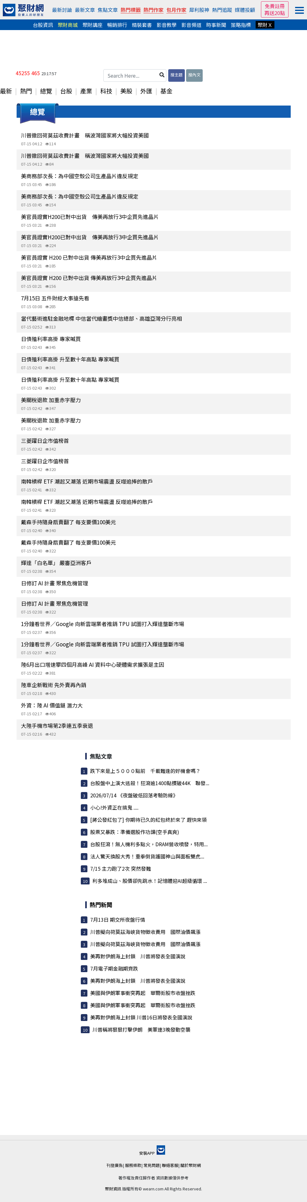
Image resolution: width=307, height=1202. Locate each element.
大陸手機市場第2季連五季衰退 (57, 725)
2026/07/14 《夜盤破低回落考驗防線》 (134, 795)
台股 (66, 90)
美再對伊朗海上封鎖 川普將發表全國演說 (137, 956)
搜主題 (176, 75)
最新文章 (85, 9)
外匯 (146, 90)
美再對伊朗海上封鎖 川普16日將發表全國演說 (141, 1017)
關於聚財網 (190, 1165)
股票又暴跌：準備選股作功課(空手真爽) (134, 832)
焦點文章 (108, 9)
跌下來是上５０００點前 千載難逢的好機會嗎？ (145, 771)
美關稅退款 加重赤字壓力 (51, 400)
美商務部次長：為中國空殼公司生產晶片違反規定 (79, 176)
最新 (6, 90)
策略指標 (241, 24)
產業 (86, 90)
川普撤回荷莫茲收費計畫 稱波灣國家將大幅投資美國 (85, 135)
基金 (166, 90)
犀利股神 (199, 9)
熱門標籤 (131, 9)
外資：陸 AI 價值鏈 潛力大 (52, 705)
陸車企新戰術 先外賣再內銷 (53, 685)
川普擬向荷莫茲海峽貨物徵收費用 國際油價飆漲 (145, 931)
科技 (106, 90)
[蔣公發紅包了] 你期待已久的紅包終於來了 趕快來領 (148, 819)
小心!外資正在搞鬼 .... (114, 807)
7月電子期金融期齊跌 (114, 968)
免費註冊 (275, 6)
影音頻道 (191, 24)
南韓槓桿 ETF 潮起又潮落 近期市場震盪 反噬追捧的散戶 (87, 481)
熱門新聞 (101, 904)
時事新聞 (216, 24)
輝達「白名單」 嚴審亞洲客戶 (56, 563)
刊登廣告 (115, 1165)
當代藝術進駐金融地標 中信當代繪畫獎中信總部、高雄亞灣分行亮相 (101, 318)
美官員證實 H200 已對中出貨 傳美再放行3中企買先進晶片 (89, 257)
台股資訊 (43, 24)
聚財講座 (92, 24)
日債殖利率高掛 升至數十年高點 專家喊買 (70, 359)
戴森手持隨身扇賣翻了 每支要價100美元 (68, 522)
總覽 (46, 90)
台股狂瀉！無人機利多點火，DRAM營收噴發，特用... (149, 844)
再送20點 (274, 12)
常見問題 (151, 1165)
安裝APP (152, 1153)
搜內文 (194, 75)
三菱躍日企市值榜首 (45, 440)
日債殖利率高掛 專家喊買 (51, 339)
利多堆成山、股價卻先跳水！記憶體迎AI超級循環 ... (149, 880)
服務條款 (133, 1165)
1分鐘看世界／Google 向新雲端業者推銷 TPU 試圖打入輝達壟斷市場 (102, 624)
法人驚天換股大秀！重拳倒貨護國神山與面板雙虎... (147, 856)
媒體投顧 (245, 9)
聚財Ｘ (265, 24)
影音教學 (167, 24)
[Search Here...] (134, 75)
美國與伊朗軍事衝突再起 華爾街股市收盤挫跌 (142, 993)
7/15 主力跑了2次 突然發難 (120, 868)
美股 (126, 90)
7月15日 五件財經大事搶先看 (55, 298)
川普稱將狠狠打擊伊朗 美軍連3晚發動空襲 (141, 1029)
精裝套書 (142, 24)
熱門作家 (153, 9)
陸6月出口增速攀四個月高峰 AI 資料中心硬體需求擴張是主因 (92, 664)
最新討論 (62, 9)
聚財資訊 (113, 1189)
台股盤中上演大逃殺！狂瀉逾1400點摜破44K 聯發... (149, 783)
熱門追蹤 (222, 9)
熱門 (26, 90)
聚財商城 (68, 24)
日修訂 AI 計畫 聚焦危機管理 (54, 583)
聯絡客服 (170, 1165)
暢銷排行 (117, 24)
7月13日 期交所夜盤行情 (117, 919)
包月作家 (176, 9)
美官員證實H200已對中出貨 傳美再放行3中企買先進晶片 (90, 216)
